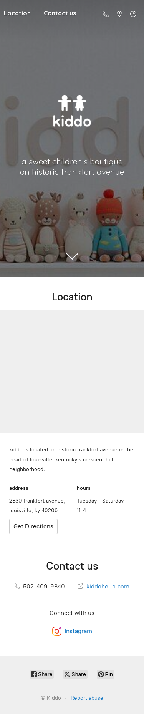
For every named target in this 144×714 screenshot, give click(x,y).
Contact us (60, 13)
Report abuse (87, 698)
